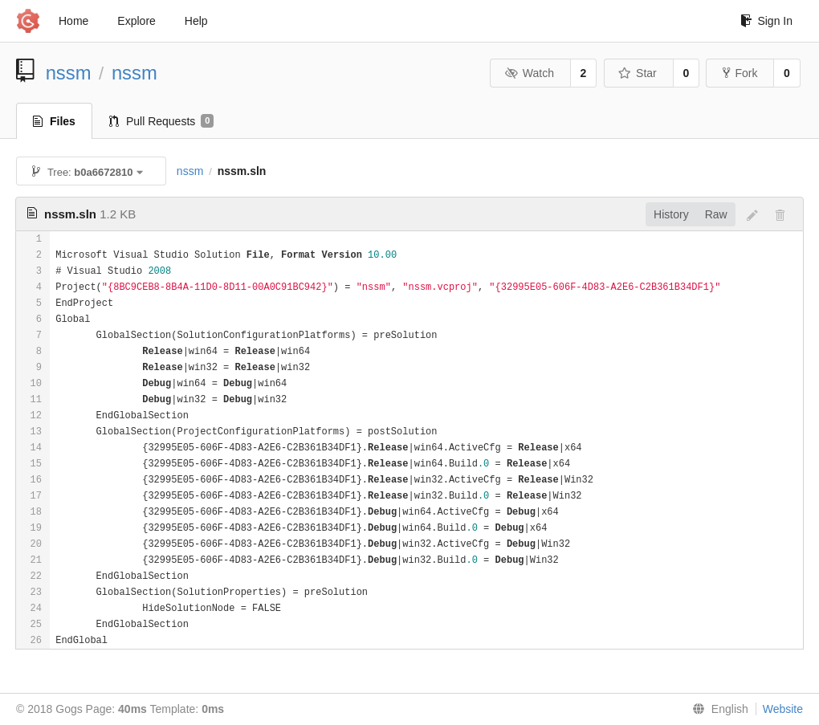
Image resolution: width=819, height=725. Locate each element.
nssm (69, 72)
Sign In (766, 20)
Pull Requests (161, 121)
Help (196, 20)
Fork (740, 73)
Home (73, 20)
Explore (136, 20)
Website (783, 709)
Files (54, 121)
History (671, 214)
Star (637, 73)
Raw (716, 214)
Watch (529, 73)
